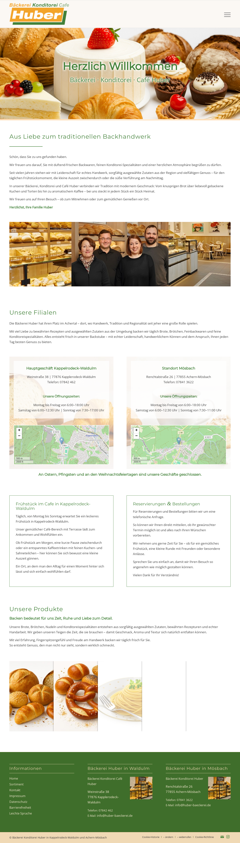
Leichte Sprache (20, 813)
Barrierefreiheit (20, 807)
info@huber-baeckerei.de (115, 816)
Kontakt (14, 790)
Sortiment (16, 784)
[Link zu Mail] (222, 837)
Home (13, 778)
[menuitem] (226, 14)
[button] (61, 441)
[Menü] (226, 14)
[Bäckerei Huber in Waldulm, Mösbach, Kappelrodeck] (39, 14)
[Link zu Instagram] (228, 837)
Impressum (17, 796)
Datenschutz (18, 802)
